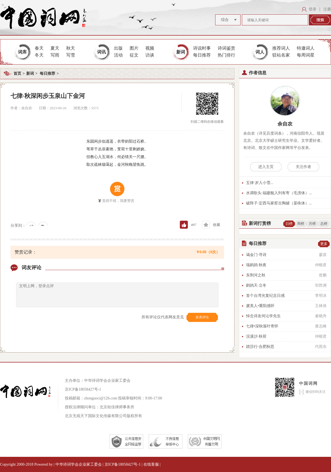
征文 (134, 55)
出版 (118, 48)
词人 (259, 52)
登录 (312, 9)
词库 (22, 52)
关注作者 (303, 167)
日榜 (289, 224)
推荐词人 (281, 48)
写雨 (54, 55)
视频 (149, 48)
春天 (39, 48)
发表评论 (202, 317)
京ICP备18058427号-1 (83, 389)
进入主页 (266, 167)
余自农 (284, 124)
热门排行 (226, 55)
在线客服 (151, 464)
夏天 (54, 48)
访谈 (149, 55)
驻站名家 (281, 55)
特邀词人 (305, 48)
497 (193, 225)
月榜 (312, 224)
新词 (180, 52)
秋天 (70, 48)
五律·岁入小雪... (259, 183)
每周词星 (305, 55)
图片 (134, 48)
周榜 (300, 224)
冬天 (39, 55)
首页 (17, 73)
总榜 (323, 224)
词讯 (101, 52)
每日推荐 (202, 55)
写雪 (70, 55)
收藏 (216, 225)
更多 (323, 244)
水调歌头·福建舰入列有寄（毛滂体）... (279, 193)
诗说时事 (202, 48)
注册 (327, 9)
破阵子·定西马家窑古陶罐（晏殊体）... (279, 203)
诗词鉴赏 (226, 48)
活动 (118, 55)
